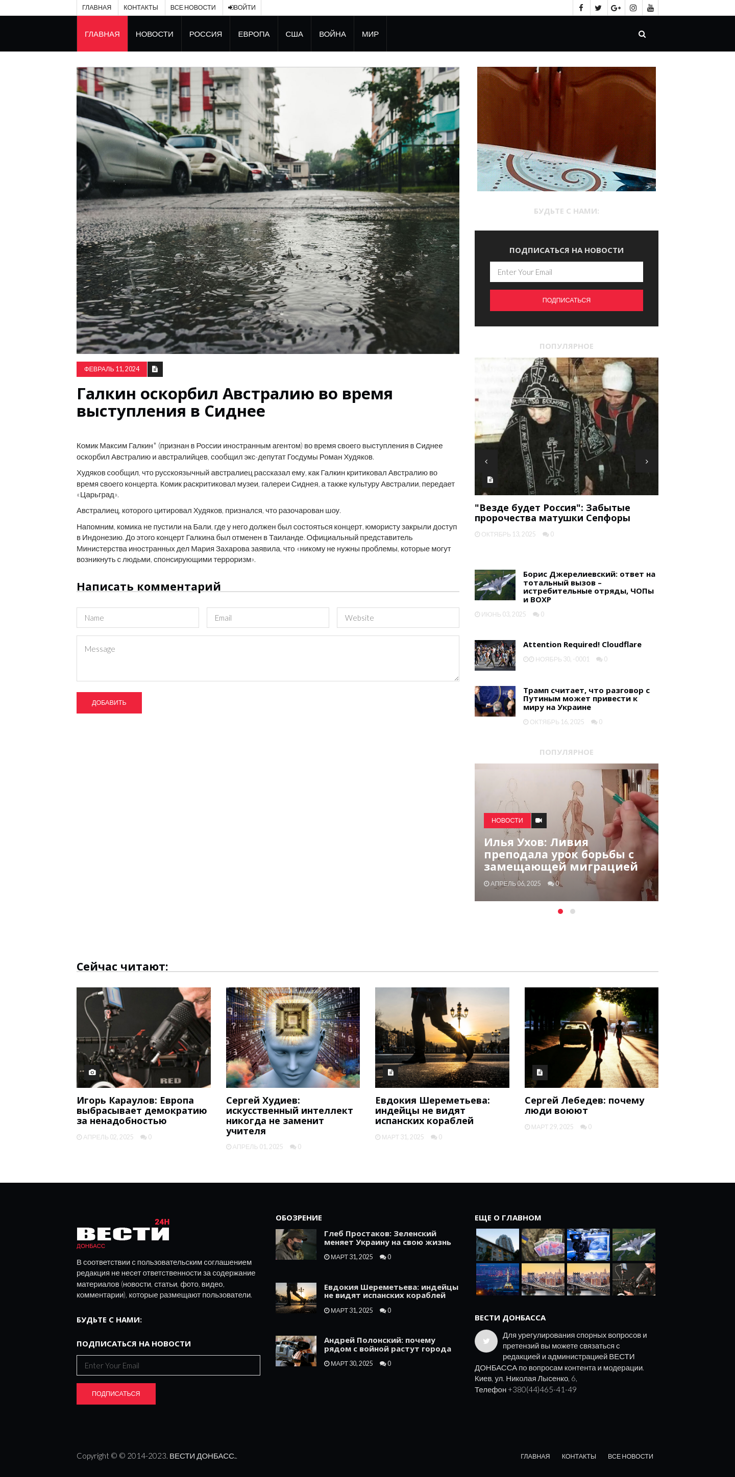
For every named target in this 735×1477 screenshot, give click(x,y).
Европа (254, 33)
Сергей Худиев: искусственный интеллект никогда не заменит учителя (289, 1115)
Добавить (109, 702)
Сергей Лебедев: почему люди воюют (584, 1105)
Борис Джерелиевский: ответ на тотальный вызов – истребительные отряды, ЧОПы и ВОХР (589, 586)
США (295, 33)
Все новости (193, 7)
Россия (206, 33)
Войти (242, 7)
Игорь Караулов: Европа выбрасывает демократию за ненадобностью (142, 1110)
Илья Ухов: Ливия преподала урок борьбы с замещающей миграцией (561, 854)
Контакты (141, 7)
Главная (96, 7)
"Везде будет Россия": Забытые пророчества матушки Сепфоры (552, 512)
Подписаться (567, 300)
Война (332, 33)
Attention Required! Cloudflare (582, 644)
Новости (155, 33)
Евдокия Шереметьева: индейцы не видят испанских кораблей (432, 1110)
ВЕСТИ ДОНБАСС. (202, 1455)
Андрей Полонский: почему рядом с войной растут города (387, 1344)
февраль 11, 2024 (111, 369)
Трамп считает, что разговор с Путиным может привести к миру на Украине (586, 698)
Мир (370, 33)
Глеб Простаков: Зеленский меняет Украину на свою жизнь (387, 1237)
